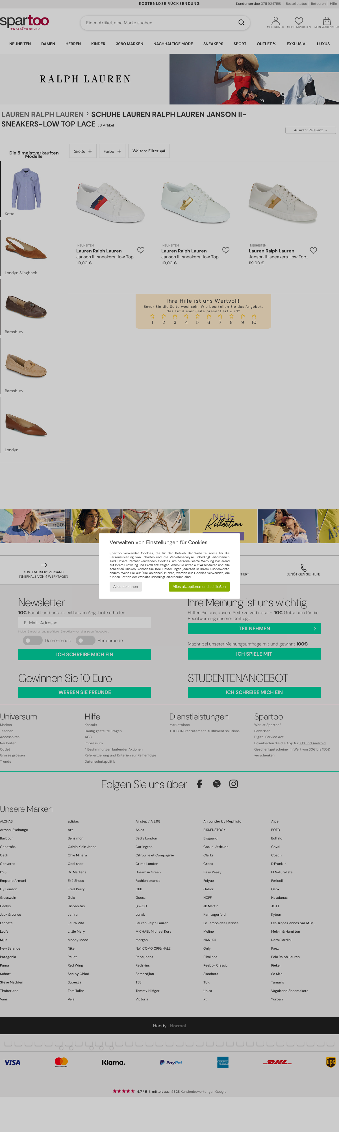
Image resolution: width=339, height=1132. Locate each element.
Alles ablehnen (125, 586)
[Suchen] (241, 23)
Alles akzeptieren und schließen (199, 586)
